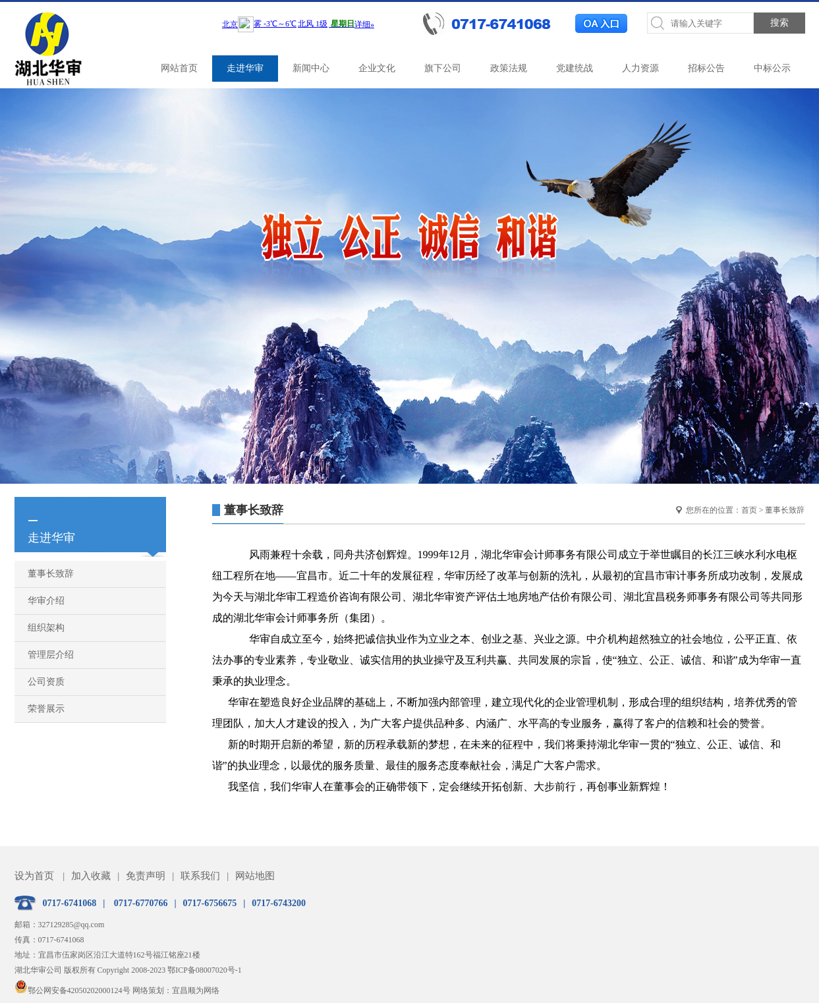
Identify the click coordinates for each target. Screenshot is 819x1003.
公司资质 (46, 682)
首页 (749, 510)
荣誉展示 (46, 709)
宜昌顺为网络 (195, 990)
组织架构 (46, 628)
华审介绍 (46, 601)
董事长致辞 (51, 574)
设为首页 (34, 876)
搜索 (779, 23)
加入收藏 (91, 876)
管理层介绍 (51, 655)
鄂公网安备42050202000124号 (72, 990)
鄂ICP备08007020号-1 (204, 970)
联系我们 (200, 876)
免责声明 (145, 876)
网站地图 (255, 876)
